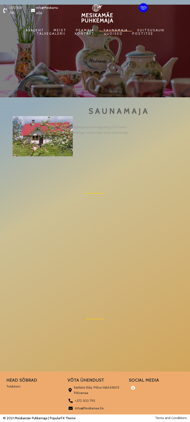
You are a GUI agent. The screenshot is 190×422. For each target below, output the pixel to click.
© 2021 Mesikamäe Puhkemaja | (26, 418)
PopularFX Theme (63, 418)
